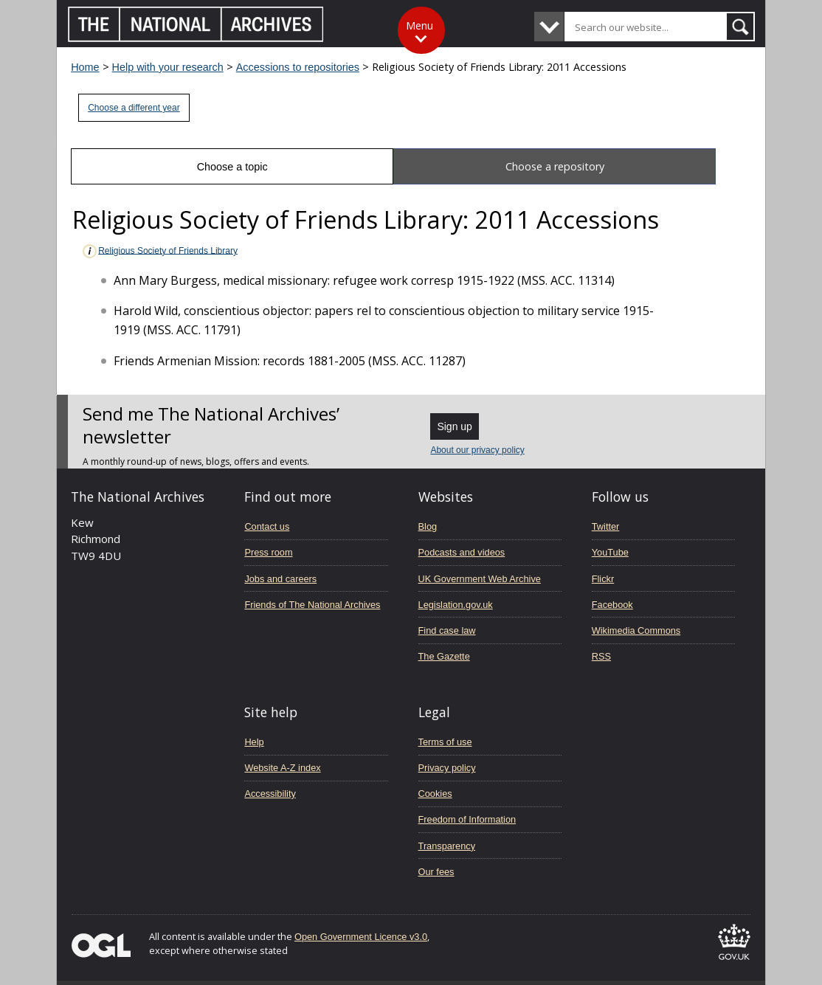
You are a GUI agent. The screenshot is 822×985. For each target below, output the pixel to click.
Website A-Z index (282, 767)
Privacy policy (447, 767)
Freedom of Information (467, 819)
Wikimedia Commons (636, 630)
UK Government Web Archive (479, 578)
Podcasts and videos (461, 552)
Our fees (436, 871)
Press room (268, 552)
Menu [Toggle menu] (419, 25)
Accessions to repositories (297, 67)
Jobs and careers (280, 578)
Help (253, 741)
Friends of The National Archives (312, 604)
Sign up (454, 426)
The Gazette (444, 656)
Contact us (266, 526)
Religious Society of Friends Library (159, 251)
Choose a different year (134, 108)
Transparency (446, 845)
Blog (428, 526)
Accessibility (269, 793)
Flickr (603, 578)
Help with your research (168, 67)
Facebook (612, 604)
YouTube (610, 552)
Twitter (606, 526)
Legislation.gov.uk (455, 604)
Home (85, 67)
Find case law (447, 630)
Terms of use (445, 741)
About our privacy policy (477, 450)
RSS (601, 656)
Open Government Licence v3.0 (360, 936)
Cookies (435, 793)
